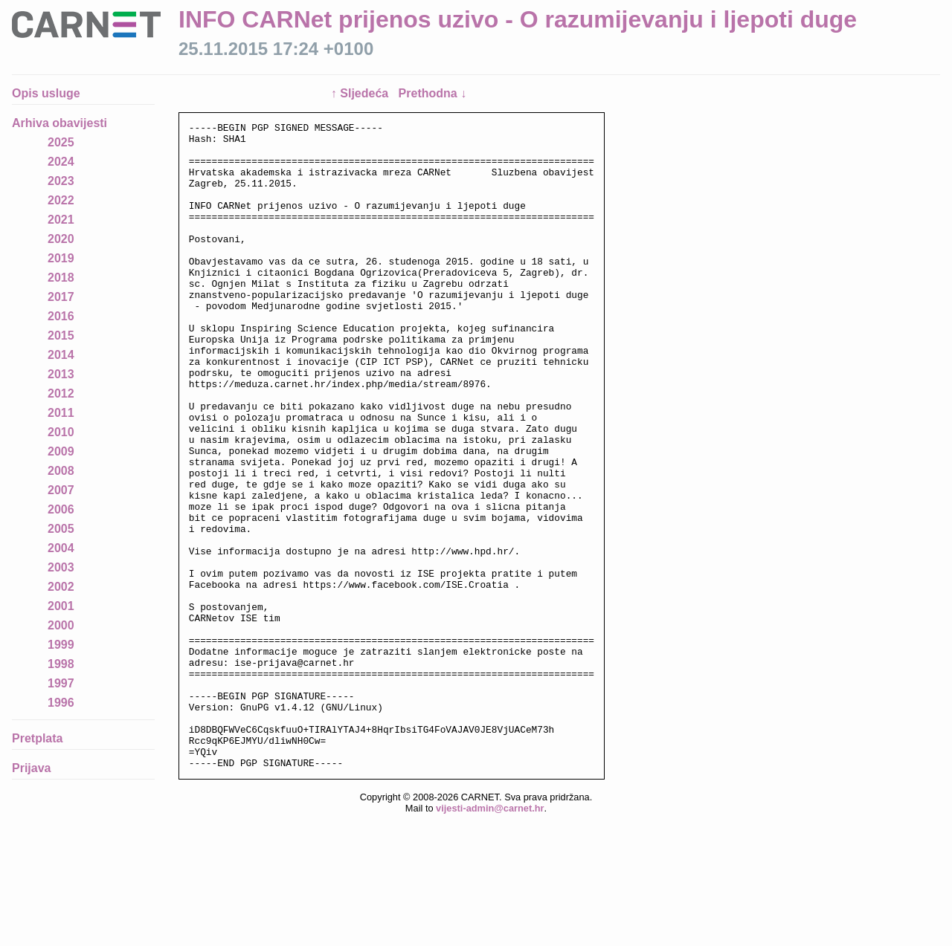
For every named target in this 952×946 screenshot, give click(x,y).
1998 (61, 664)
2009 (61, 451)
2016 (61, 316)
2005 (61, 528)
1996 (61, 702)
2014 (61, 355)
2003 (61, 567)
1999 (61, 644)
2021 (61, 219)
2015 (61, 335)
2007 (61, 490)
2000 (61, 625)
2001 (61, 606)
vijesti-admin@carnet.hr (490, 934)
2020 (61, 239)
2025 (61, 142)
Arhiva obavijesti (59, 123)
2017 (61, 297)
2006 (61, 509)
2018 (61, 277)
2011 (61, 412)
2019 (61, 258)
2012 (61, 393)
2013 (61, 374)
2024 (61, 161)
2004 (61, 548)
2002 (61, 586)
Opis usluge (46, 93)
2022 (61, 200)
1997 (61, 683)
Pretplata (37, 738)
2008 (61, 470)
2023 (61, 181)
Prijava (31, 768)
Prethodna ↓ (433, 93)
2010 (61, 432)
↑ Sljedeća (361, 93)
